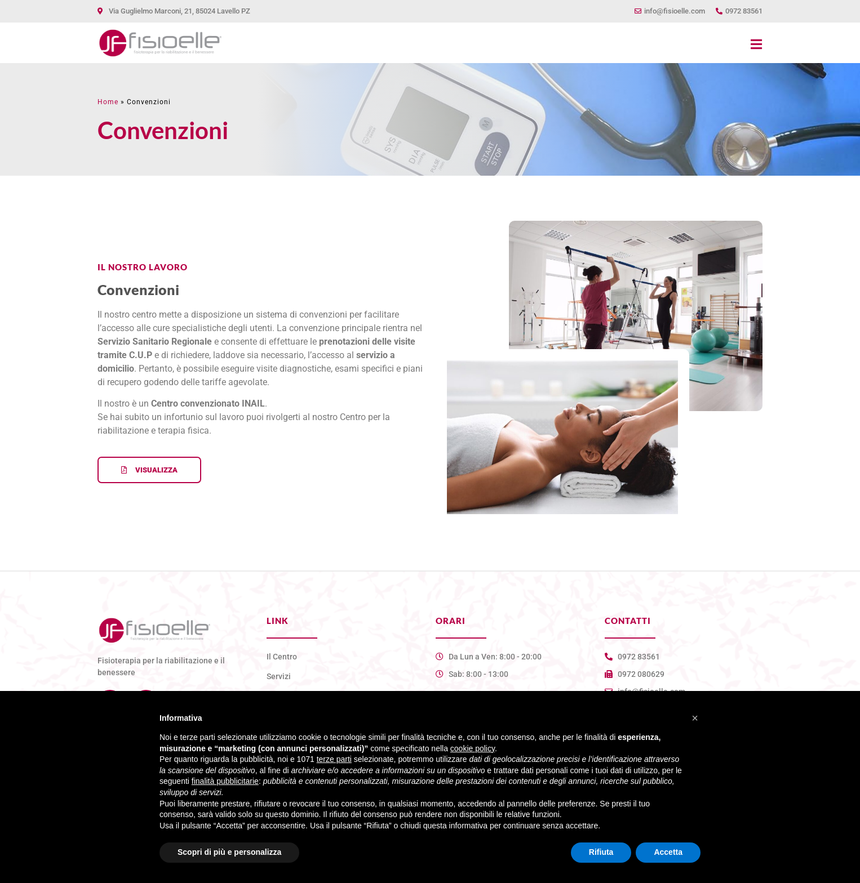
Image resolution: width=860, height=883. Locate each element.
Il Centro (282, 656)
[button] (695, 718)
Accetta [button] (668, 852)
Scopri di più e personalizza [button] (229, 852)
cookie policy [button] (472, 748)
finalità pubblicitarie (225, 781)
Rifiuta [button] (601, 852)
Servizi (279, 676)
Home (107, 102)
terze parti (334, 759)
